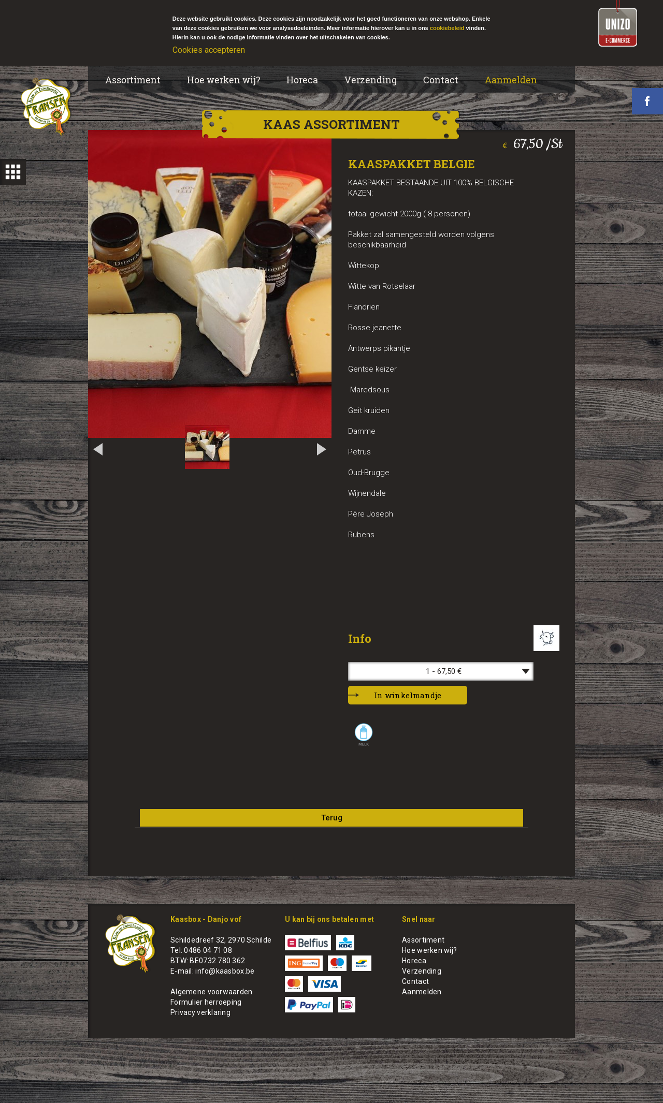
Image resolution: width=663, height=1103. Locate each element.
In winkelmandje (407, 695)
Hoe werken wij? (223, 79)
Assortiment (133, 79)
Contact (440, 79)
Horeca (302, 79)
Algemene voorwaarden (211, 992)
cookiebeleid (447, 28)
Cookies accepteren (208, 50)
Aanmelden (511, 79)
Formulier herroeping (206, 1002)
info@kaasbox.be (224, 971)
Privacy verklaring (200, 1012)
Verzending (370, 79)
